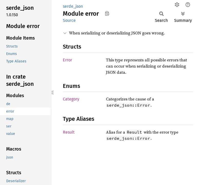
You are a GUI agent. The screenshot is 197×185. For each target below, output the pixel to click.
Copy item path (107, 13)
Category (71, 99)
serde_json (73, 6)
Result (69, 132)
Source (69, 20)
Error (67, 60)
